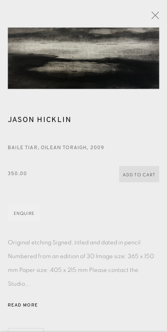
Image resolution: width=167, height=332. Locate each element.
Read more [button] (23, 306)
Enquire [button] (24, 214)
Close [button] (153, 18)
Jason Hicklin (39, 121)
